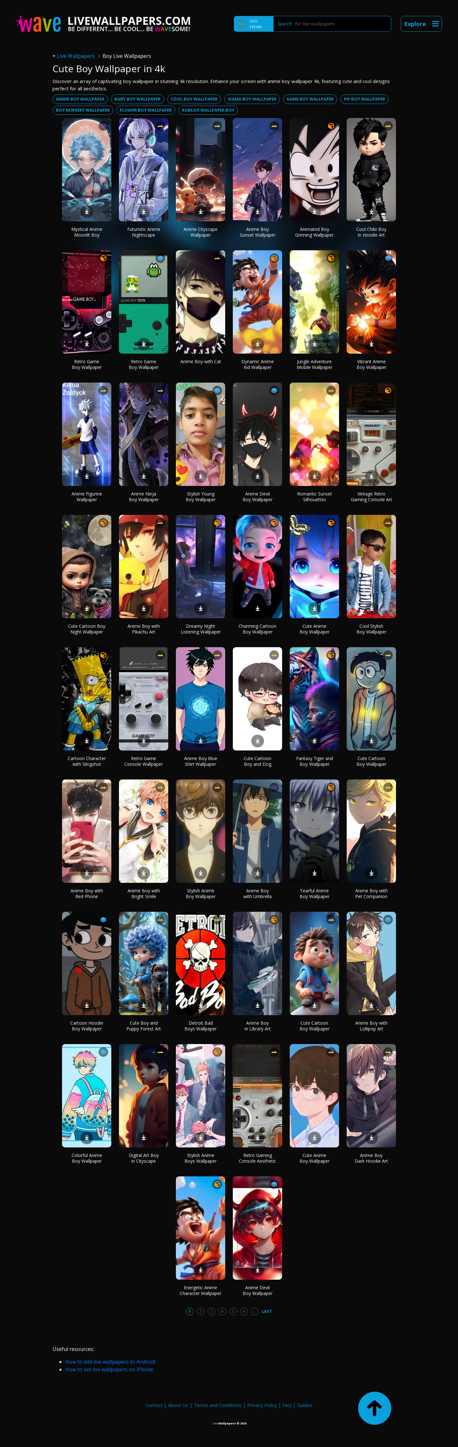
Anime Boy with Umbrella (257, 893)
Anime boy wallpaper (80, 99)
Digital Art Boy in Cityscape (144, 1158)
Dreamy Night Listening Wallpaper (201, 629)
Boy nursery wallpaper (83, 110)
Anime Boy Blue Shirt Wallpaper (200, 761)
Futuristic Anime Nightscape (143, 232)
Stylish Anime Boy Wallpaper (201, 893)
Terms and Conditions (218, 1405)
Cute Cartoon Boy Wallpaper (371, 761)
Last (267, 1311)
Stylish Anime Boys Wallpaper (200, 1158)
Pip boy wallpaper (364, 99)
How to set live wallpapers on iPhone (109, 1369)
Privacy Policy (262, 1405)
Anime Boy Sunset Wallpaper (257, 232)
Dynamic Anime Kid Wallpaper (257, 364)
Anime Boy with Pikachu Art (144, 629)
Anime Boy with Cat (200, 361)
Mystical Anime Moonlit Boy (86, 232)
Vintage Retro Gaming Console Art (371, 496)
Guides (304, 1405)
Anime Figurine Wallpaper (87, 496)
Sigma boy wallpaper (252, 99)
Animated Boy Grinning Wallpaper (314, 232)
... (254, 1311)
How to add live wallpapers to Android (110, 1361)
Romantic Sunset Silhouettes (314, 496)
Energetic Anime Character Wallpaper (200, 1290)
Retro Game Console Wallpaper (143, 761)
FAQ (287, 1405)
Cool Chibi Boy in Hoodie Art (371, 232)
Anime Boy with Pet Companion (371, 893)
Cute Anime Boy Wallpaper (315, 629)
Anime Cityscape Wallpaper (201, 232)
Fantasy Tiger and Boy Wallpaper (314, 761)
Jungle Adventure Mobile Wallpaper (314, 364)
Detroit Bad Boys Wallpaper (200, 1026)
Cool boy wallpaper (194, 99)
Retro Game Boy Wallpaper (87, 364)
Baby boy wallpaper (137, 99)
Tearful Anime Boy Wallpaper (315, 893)
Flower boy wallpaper (146, 110)
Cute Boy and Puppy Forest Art (143, 1026)
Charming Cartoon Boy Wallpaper (257, 629)
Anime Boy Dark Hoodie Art (371, 1158)
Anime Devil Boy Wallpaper (258, 496)
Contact (154, 1405)
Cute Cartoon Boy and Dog (257, 761)
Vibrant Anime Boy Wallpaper (371, 364)
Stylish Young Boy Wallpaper (201, 496)
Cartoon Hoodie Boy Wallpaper (86, 1026)
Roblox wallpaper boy (208, 110)
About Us (178, 1405)
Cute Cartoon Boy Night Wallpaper (86, 629)
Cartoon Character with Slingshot (87, 761)
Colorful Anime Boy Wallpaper (87, 1158)
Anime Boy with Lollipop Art (371, 1026)
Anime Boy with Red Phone (87, 893)
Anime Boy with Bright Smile (144, 893)
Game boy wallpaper (310, 99)
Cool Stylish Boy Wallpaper (371, 629)
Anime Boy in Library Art (258, 1026)
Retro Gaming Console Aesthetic (257, 1158)
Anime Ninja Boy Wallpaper (144, 496)
